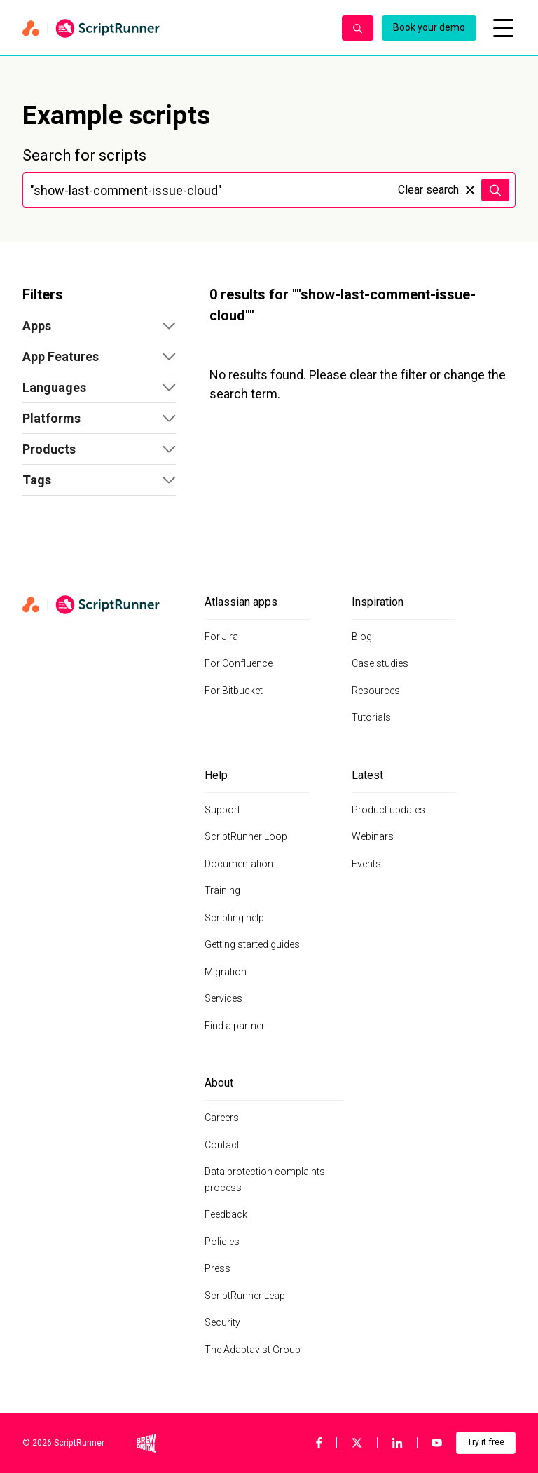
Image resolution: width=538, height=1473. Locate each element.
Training (222, 890)
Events (366, 863)
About (219, 1083)
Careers (222, 1117)
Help (216, 775)
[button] (99, 326)
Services (223, 998)
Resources (376, 690)
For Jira (221, 636)
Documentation (239, 863)
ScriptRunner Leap (245, 1295)
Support (222, 809)
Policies (222, 1241)
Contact (222, 1144)
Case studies (380, 663)
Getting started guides (252, 944)
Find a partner (235, 1025)
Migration (226, 971)
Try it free (485, 1442)
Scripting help (234, 917)
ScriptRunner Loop (246, 836)
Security (222, 1322)
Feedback (226, 1214)
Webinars (373, 836)
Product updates (388, 809)
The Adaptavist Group (253, 1349)
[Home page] (175, 28)
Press (217, 1268)
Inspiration (378, 602)
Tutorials (371, 717)
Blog (362, 636)
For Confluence (239, 663)
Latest (367, 775)
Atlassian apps (241, 602)
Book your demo (429, 27)
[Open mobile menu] (503, 28)
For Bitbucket (234, 690)
